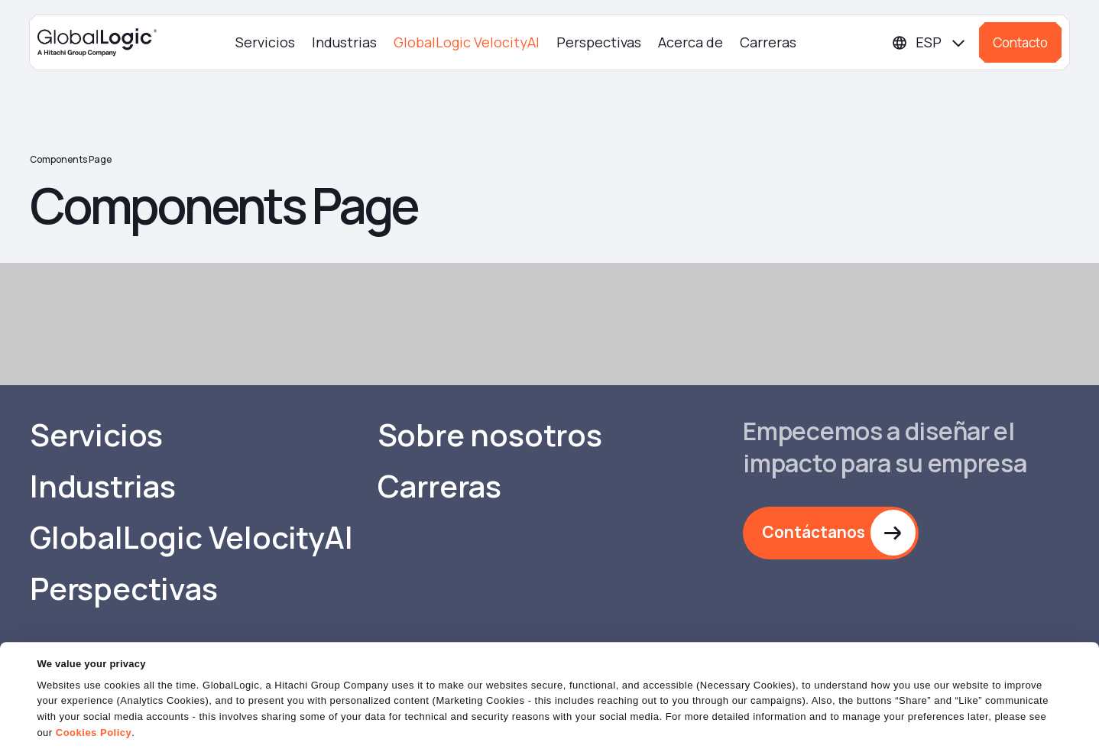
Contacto (1020, 42)
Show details (68, 731)
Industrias (344, 42)
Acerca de (690, 42)
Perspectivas (598, 42)
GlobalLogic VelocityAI (467, 42)
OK (708, 725)
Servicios (265, 42)
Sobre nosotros (491, 435)
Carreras (768, 42)
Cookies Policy (93, 694)
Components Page (71, 159)
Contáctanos (814, 532)
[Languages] (929, 42)
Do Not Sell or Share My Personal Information (912, 725)
